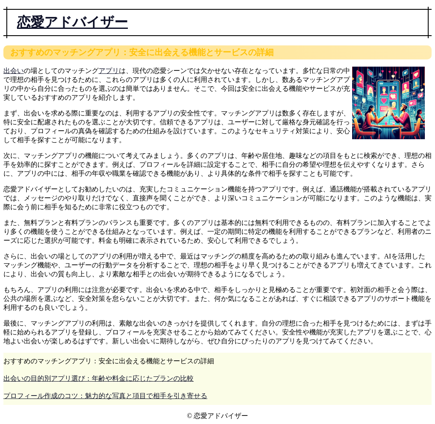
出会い (13, 70)
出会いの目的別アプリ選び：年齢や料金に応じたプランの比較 (98, 378)
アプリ (109, 70)
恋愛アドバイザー (72, 22)
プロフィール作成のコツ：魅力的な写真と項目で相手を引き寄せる (105, 395)
